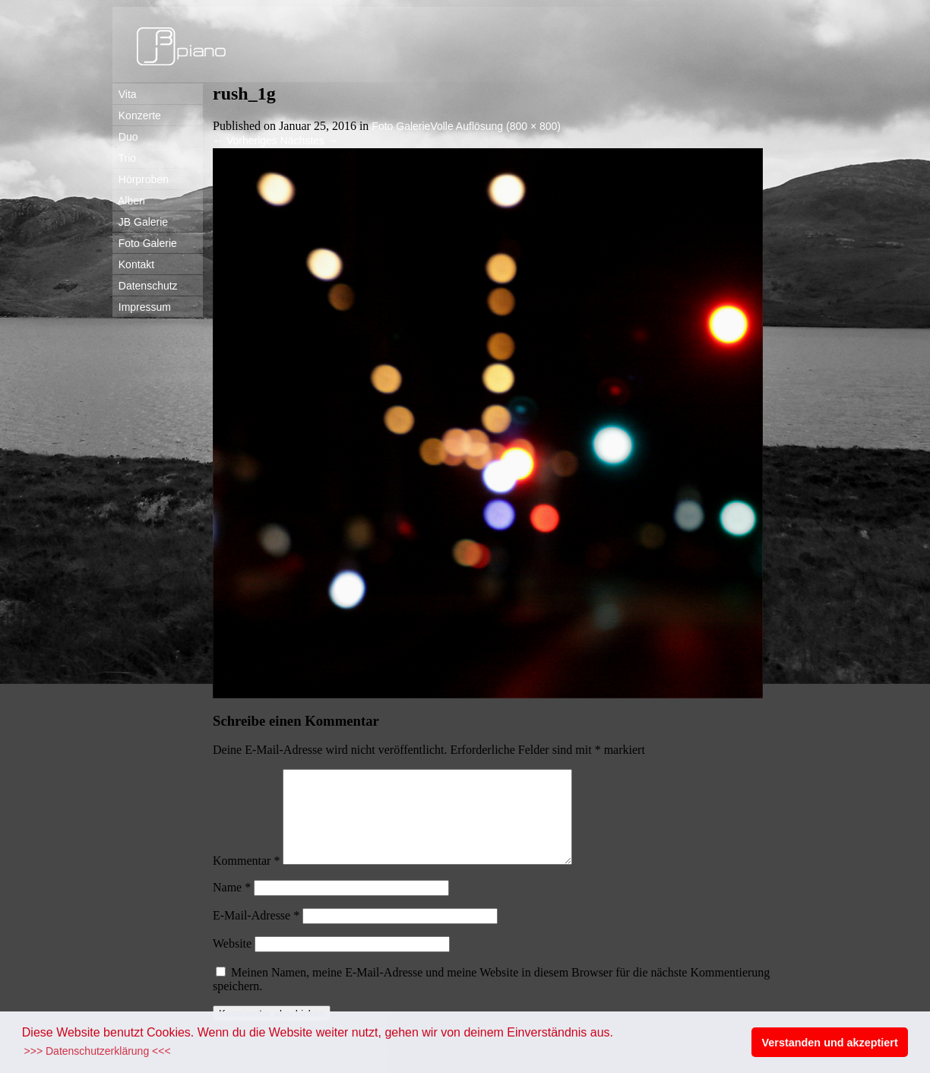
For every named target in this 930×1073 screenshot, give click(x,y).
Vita (124, 94)
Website (232, 961)
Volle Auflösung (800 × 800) (495, 126)
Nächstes (309, 141)
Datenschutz (145, 286)
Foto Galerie (144, 243)
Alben (128, 201)
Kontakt (133, 264)
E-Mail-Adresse (256, 933)
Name (232, 905)
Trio (124, 158)
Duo (125, 137)
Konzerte (136, 115)
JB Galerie (140, 222)
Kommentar (246, 878)
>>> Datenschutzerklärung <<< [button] (97, 1051)
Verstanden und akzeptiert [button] (830, 1043)
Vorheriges (245, 141)
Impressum (141, 307)
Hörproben (140, 179)
